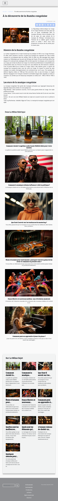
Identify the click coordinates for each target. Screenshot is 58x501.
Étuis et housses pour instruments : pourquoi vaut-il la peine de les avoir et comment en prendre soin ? (29, 260)
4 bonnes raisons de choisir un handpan (45, 429)
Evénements (29, 484)
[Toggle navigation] (5, 3)
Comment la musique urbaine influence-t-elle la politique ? (29, 185)
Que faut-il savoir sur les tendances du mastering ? (29, 222)
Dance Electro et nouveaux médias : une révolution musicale (29, 299)
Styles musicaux (29, 495)
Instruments (29, 487)
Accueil (5, 11)
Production (29, 490)
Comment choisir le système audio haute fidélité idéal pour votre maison (29, 147)
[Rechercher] (9, 485)
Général (10, 11)
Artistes (29, 492)
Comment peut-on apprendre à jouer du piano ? (29, 336)
